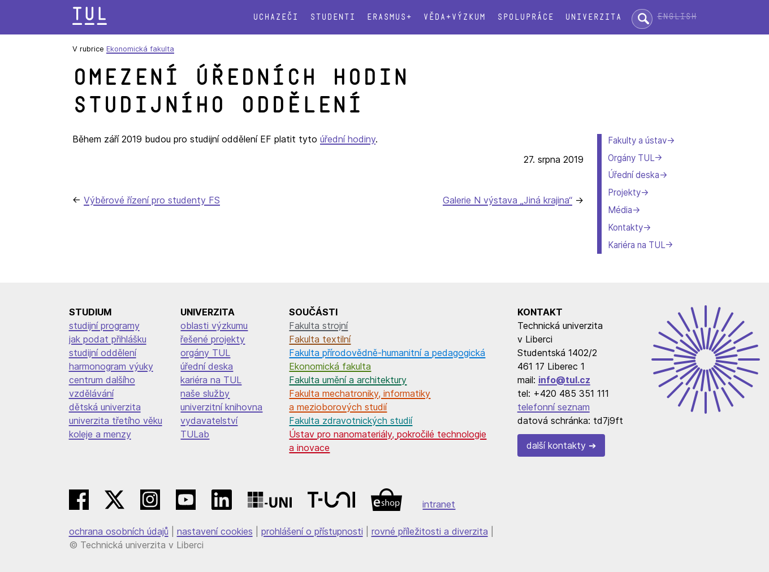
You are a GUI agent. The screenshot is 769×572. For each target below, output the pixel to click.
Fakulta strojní (318, 325)
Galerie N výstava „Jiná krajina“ (507, 200)
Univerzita (593, 17)
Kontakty (625, 227)
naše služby (205, 393)
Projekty (624, 192)
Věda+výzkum (454, 17)
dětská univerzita (105, 407)
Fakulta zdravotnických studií (350, 420)
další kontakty (556, 445)
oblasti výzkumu (214, 325)
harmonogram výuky (111, 366)
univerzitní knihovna (221, 407)
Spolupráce (525, 17)
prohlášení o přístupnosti (312, 531)
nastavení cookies (215, 531)
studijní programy (104, 325)
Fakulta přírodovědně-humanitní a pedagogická (387, 352)
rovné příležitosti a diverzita (429, 531)
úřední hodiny (347, 139)
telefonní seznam (553, 407)
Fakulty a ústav (637, 140)
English (677, 16)
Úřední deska (633, 175)
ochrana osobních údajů (119, 531)
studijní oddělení (102, 352)
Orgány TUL (631, 158)
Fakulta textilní (320, 339)
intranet (438, 504)
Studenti (332, 17)
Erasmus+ (389, 17)
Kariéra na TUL (636, 245)
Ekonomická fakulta (140, 49)
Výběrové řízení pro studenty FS (152, 200)
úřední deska (206, 366)
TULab (194, 434)
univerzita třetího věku (115, 420)
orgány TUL (205, 352)
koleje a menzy (100, 434)
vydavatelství (208, 420)
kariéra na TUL (210, 379)
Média (620, 210)
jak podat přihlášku (107, 339)
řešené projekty (212, 339)
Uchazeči (275, 17)
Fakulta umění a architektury (348, 379)
